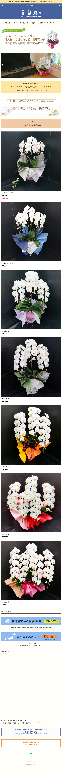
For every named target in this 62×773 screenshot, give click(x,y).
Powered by (31, 764)
